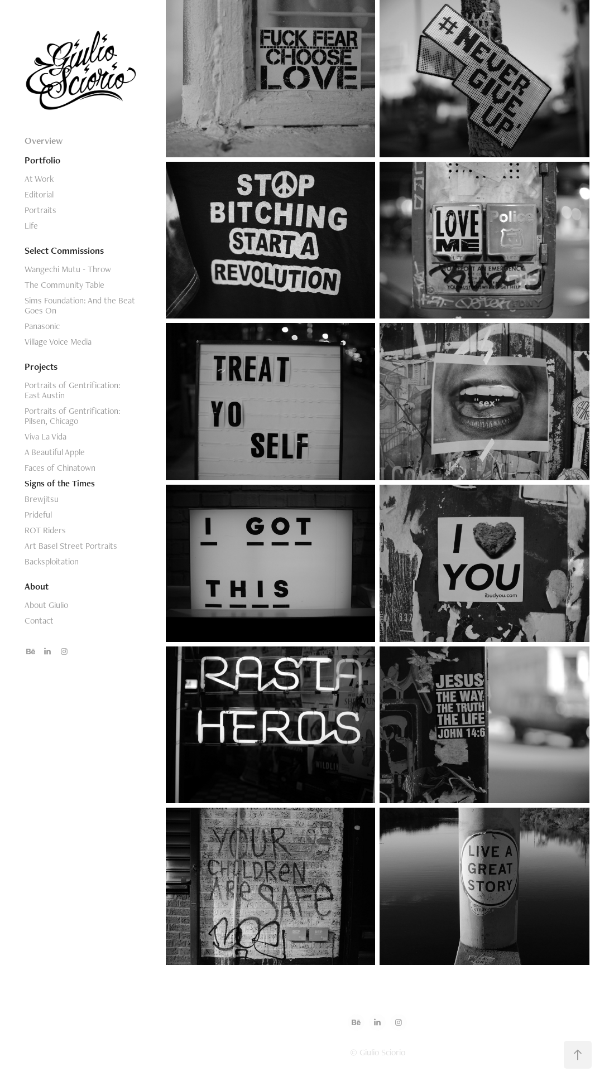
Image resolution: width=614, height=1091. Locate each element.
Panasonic (42, 326)
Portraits (40, 210)
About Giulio (46, 605)
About (37, 586)
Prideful (38, 514)
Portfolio (42, 160)
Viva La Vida (45, 436)
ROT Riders (45, 530)
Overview (44, 140)
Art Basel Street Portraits (71, 546)
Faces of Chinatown (60, 468)
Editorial (39, 194)
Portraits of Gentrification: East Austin (73, 390)
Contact (39, 620)
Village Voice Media (58, 341)
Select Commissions (64, 250)
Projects (41, 366)
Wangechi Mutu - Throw (68, 269)
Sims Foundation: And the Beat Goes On (80, 305)
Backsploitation (52, 561)
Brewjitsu (42, 499)
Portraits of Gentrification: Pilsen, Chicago (73, 416)
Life (31, 225)
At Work (39, 179)
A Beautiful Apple (55, 452)
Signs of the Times (60, 483)
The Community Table (64, 285)
